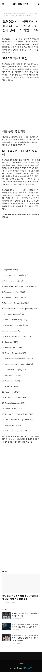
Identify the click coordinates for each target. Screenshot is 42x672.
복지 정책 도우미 (21, 4)
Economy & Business (12, 13)
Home (21, 663)
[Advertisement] (21, 105)
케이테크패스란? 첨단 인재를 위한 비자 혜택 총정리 (26, 614)
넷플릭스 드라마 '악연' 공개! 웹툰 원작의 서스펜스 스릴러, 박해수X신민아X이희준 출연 (25, 638)
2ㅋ (3, 602)
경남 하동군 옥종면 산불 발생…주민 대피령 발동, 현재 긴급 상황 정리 (20, 597)
